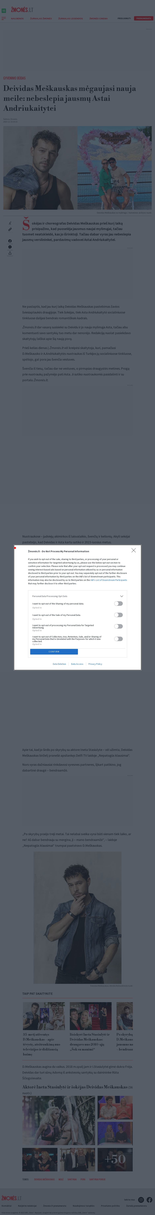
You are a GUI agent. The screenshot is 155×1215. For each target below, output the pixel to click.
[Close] (135, 551)
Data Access (77, 664)
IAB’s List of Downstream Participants (108, 579)
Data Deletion (59, 664)
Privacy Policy (95, 664)
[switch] (118, 603)
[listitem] (77, 595)
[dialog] (77, 607)
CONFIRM (54, 651)
